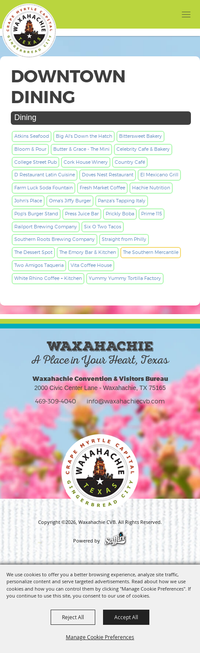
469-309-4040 (55, 401)
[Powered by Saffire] (115, 541)
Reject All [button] (73, 617)
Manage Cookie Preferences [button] (100, 637)
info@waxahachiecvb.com (126, 401)
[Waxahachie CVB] (29, 30)
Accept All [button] (126, 617)
